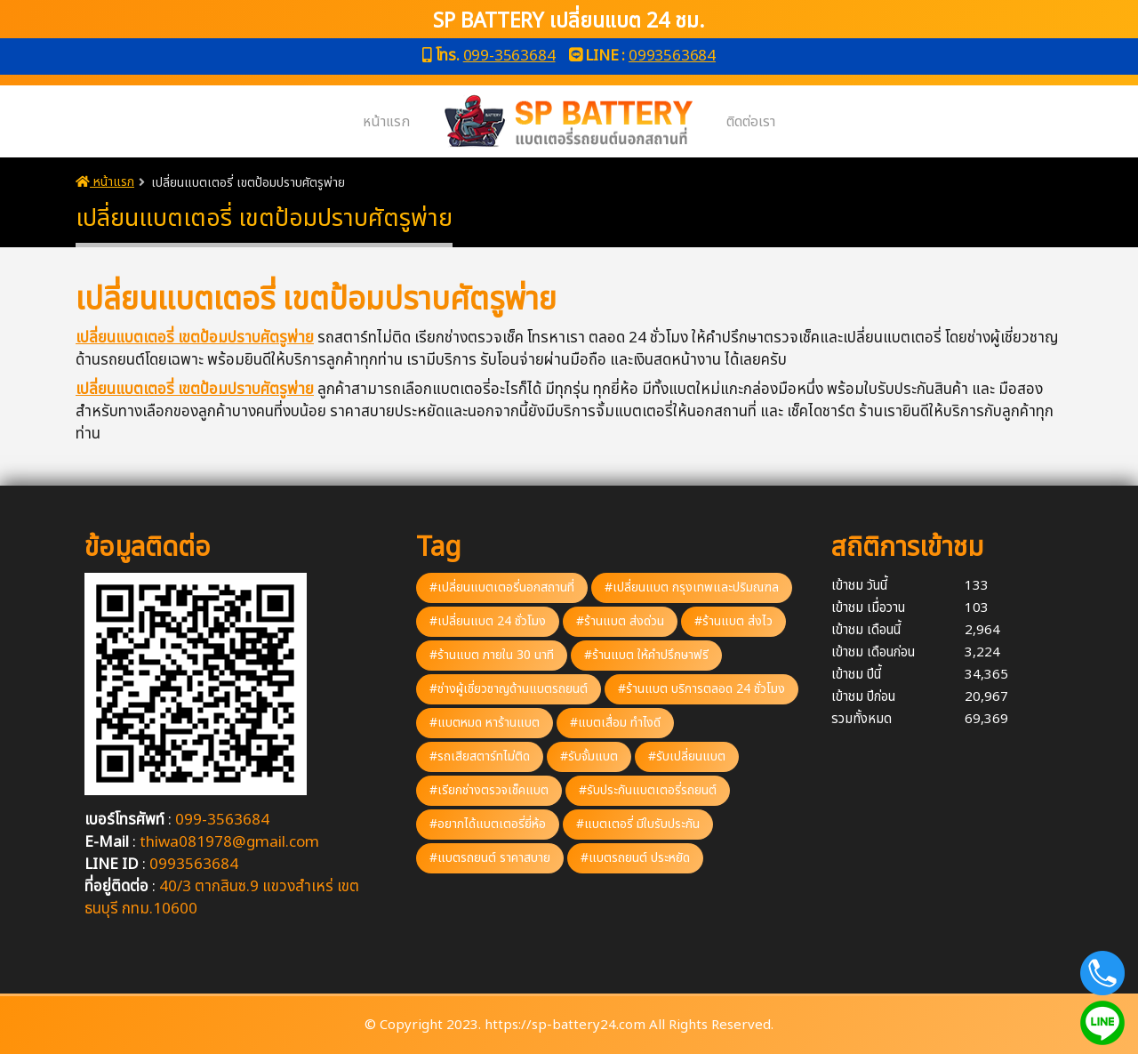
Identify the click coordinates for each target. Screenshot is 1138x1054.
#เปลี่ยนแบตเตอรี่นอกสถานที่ (501, 587)
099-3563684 (509, 56)
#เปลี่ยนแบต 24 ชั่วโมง (487, 621)
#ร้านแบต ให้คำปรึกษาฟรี (646, 655)
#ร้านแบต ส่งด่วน (620, 621)
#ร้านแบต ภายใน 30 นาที (491, 655)
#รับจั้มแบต (589, 756)
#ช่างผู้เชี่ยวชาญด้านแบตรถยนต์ (508, 689)
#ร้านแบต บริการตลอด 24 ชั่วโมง (701, 689)
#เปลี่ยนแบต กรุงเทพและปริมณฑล (692, 587)
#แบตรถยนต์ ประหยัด (635, 858)
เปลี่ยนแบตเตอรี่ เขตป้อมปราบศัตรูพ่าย (195, 338)
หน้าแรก (386, 122)
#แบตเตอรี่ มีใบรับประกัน (638, 824)
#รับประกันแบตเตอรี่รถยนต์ (648, 790)
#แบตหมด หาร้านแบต (484, 722)
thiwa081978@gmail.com (229, 842)
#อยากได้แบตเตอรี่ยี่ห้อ (487, 824)
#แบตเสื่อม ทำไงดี (615, 722)
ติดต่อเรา (750, 122)
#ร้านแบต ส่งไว (733, 621)
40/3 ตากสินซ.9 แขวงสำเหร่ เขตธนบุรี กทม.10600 (221, 898)
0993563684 (672, 56)
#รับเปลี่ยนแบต (686, 756)
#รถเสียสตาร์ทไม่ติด (479, 756)
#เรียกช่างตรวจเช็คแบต (489, 790)
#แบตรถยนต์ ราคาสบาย (489, 858)
